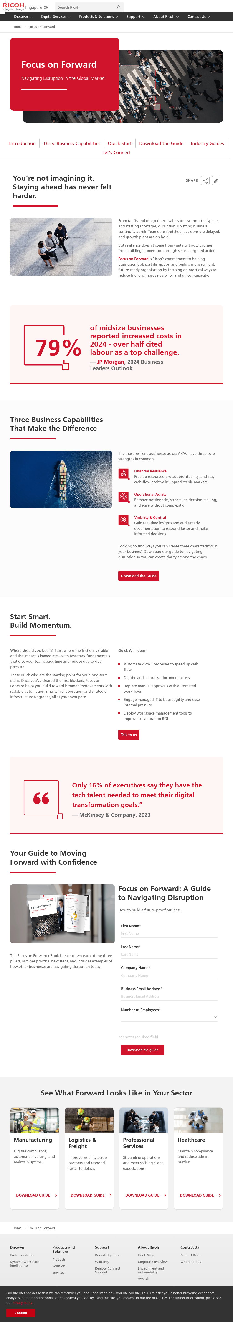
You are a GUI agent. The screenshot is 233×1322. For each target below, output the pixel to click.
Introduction (22, 149)
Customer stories (22, 1261)
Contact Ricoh (190, 1261)
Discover (17, 1253)
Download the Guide (161, 149)
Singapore (133, 9)
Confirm (21, 1313)
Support (102, 1253)
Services (58, 1279)
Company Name (134, 974)
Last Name (130, 953)
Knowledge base (107, 1261)
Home (17, 33)
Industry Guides (207, 149)
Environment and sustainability (151, 1276)
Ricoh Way (146, 1261)
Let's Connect (116, 158)
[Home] (26, 9)
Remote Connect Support (107, 1276)
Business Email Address (140, 995)
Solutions (59, 1272)
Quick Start (120, 149)
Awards (143, 1285)
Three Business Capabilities (71, 149)
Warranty (102, 1268)
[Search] (215, 9)
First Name (130, 932)
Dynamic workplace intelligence (24, 1270)
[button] (205, 186)
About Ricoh (148, 1253)
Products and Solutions (64, 1255)
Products (59, 1266)
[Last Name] (169, 960)
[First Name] (169, 939)
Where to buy (190, 1268)
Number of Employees (140, 1016)
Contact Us (189, 1253)
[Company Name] (169, 981)
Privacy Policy (22, 1303)
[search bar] (186, 9)
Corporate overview (153, 1268)
